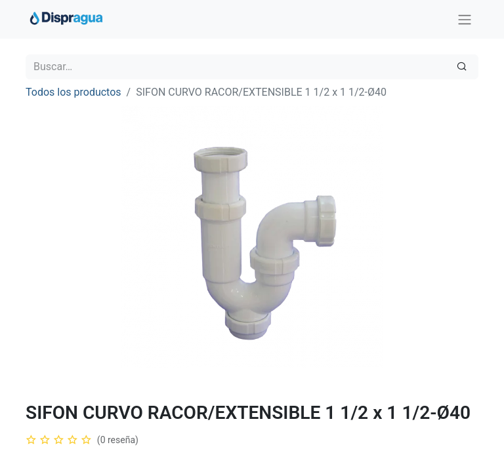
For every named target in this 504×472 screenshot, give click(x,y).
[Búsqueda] (461, 66)
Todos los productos (73, 92)
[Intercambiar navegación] (464, 19)
